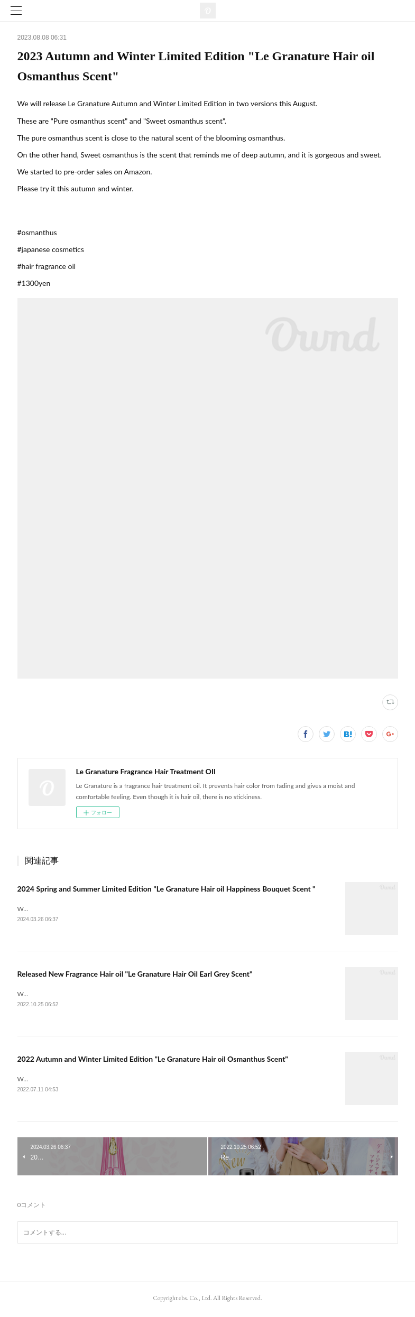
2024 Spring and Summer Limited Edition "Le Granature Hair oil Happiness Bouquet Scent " (166, 888)
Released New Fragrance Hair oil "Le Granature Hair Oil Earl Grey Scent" (135, 974)
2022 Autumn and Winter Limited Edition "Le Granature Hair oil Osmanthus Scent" (152, 1060)
